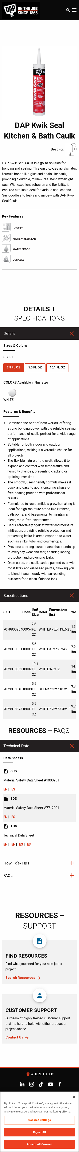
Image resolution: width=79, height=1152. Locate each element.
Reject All (39, 1132)
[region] (39, 1121)
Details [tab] (9, 333)
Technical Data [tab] (16, 745)
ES (13, 789)
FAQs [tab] (8, 875)
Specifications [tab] (15, 595)
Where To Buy (39, 1074)
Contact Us (14, 1037)
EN (5, 789)
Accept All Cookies (39, 1144)
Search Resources (20, 978)
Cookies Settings (39, 1120)
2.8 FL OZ (13, 367)
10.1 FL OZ (57, 367)
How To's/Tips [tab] (16, 863)
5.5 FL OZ (35, 367)
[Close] (74, 1097)
